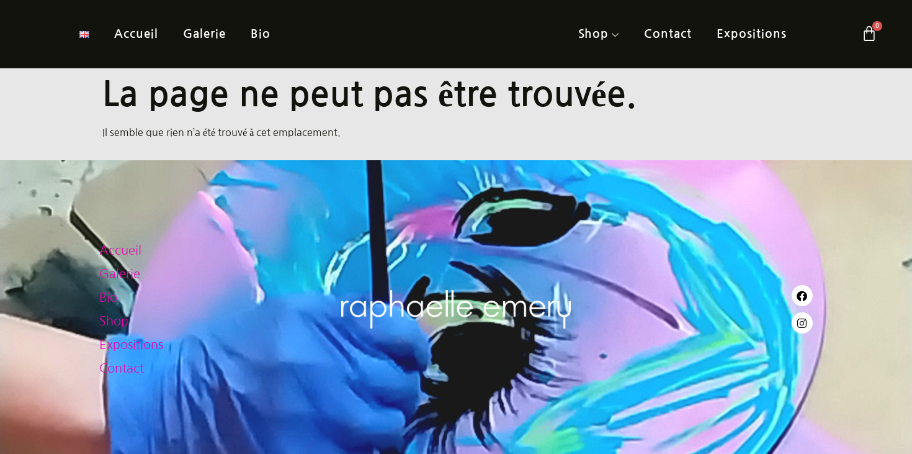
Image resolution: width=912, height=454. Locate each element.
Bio (260, 34)
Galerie (204, 34)
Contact (668, 34)
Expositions (752, 34)
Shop (599, 35)
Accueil (136, 34)
